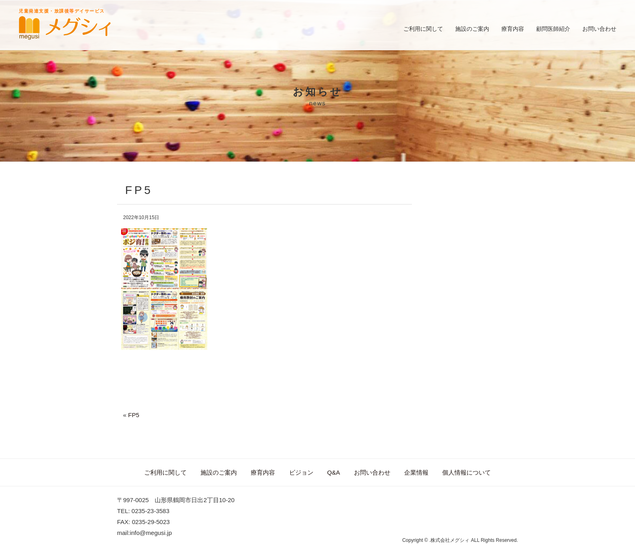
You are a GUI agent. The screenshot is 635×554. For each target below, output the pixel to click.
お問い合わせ (599, 29)
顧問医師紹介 (553, 29)
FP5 (133, 414)
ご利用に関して (423, 29)
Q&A (333, 472)
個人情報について (466, 472)
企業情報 (416, 472)
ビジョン (301, 472)
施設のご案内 (472, 29)
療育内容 (512, 29)
